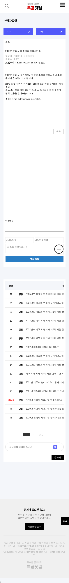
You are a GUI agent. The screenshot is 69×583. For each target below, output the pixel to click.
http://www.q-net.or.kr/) (29, 99)
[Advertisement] (34, 181)
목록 (58, 131)
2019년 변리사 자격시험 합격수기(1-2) (45, 417)
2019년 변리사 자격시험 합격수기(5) (44, 400)
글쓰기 (57, 457)
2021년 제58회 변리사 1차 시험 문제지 (45, 382)
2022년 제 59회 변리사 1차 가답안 (42, 347)
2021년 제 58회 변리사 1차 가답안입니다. (46, 391)
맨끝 (41, 435)
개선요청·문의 (34, 526)
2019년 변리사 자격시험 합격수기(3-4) (45, 409)
